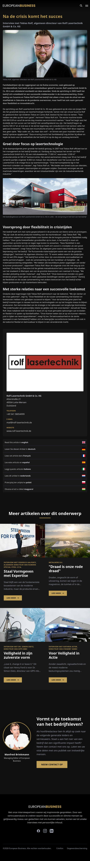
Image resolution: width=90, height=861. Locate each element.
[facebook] (38, 831)
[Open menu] (85, 5)
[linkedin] (51, 831)
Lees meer (13, 598)
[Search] (81, 5)
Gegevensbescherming (77, 848)
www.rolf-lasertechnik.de (19, 431)
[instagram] (45, 831)
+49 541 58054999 (16, 414)
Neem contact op (52, 764)
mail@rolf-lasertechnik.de (19, 422)
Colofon (59, 848)
